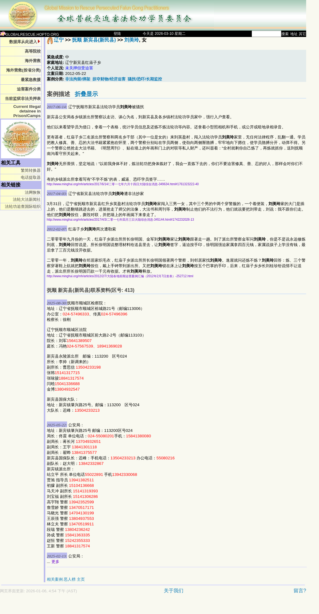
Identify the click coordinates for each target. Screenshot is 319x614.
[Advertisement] (131, 607)
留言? (300, 590)
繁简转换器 (31, 170)
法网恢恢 (33, 192)
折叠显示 (86, 94)
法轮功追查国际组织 (23, 206)
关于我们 (173, 590)
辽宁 (59, 39)
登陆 (117, 33)
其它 (302, 34)
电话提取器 (31, 177)
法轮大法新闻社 (27, 199)
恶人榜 (70, 579)
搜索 (285, 34)
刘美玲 (131, 39)
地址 (294, 34)
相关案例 (55, 579)
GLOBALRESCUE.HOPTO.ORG (29, 34)
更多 (55, 561)
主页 (81, 579)
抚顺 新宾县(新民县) (94, 39)
